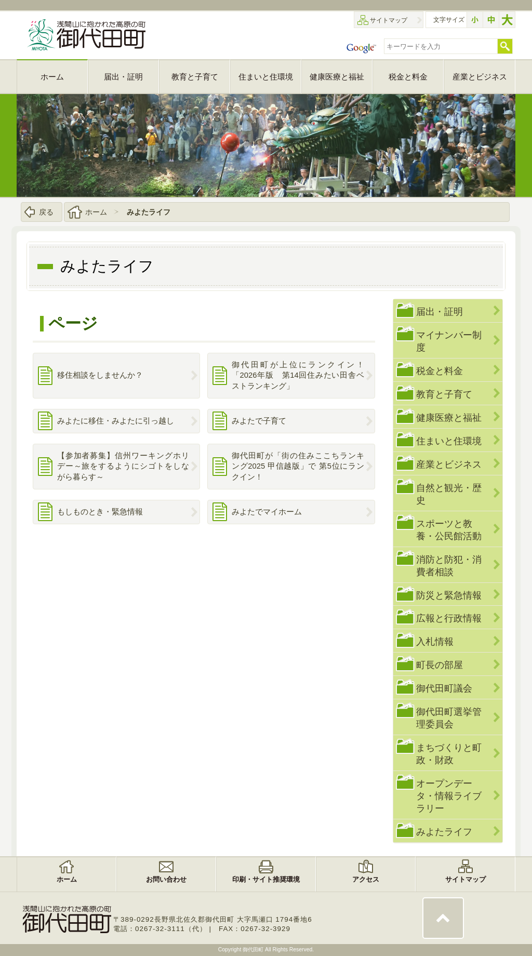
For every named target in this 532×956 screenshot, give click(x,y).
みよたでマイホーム (267, 512)
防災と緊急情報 (449, 595)
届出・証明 (439, 311)
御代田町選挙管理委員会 (449, 717)
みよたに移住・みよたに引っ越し (115, 421)
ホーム (96, 212)
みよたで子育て (259, 421)
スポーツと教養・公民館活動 (449, 529)
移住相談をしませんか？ (100, 375)
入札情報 (435, 641)
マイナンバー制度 (449, 341)
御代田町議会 (444, 688)
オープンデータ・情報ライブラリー (449, 796)
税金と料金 (439, 370)
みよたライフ (148, 212)
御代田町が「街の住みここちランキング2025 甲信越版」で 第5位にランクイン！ (298, 466)
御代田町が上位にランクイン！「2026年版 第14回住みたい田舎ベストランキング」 (298, 375)
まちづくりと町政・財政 (449, 753)
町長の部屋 (439, 664)
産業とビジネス (449, 464)
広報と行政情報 (449, 618)
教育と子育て (444, 394)
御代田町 (254, 949)
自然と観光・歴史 (449, 494)
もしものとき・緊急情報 (100, 512)
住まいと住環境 (449, 440)
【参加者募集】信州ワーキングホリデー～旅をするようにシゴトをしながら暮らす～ (123, 466)
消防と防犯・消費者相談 (449, 565)
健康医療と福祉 (449, 417)
